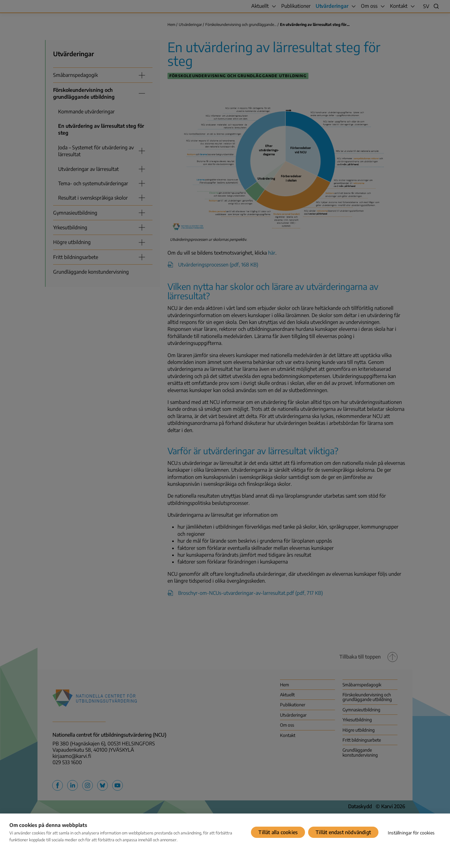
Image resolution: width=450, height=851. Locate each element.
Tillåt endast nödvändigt (343, 832)
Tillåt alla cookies (278, 832)
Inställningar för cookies (411, 832)
